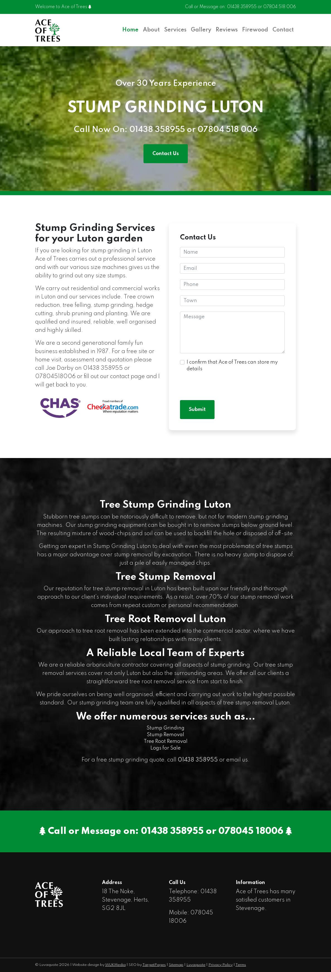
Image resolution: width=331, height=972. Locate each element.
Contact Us (165, 153)
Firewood (255, 30)
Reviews (227, 30)
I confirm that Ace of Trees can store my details (232, 365)
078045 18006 (250, 831)
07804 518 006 (279, 7)
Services (175, 30)
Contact (283, 30)
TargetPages (154, 965)
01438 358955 (242, 7)
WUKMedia (115, 965)
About (151, 30)
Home (130, 30)
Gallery (201, 30)
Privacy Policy (220, 965)
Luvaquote (195, 965)
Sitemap (176, 965)
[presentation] (222, 384)
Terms (240, 965)
